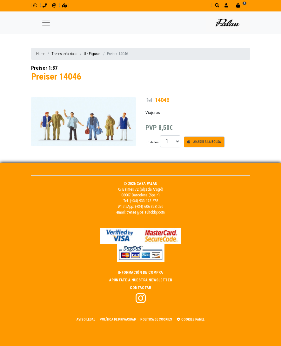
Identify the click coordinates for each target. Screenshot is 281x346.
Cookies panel (190, 319)
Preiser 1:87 (44, 68)
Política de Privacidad (118, 319)
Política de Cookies (156, 319)
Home (40, 54)
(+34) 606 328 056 (149, 206)
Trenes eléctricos (64, 54)
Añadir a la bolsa (204, 142)
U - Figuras (92, 54)
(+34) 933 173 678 (144, 201)
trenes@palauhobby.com (146, 212)
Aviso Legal (86, 319)
